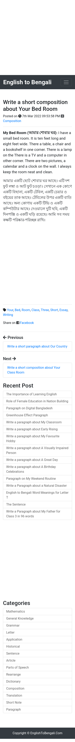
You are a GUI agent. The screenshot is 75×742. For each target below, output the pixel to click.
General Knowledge (20, 618)
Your (10, 310)
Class (35, 310)
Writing (8, 315)
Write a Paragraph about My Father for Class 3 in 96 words (33, 514)
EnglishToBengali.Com (46, 733)
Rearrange (13, 674)
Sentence (12, 653)
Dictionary (13, 681)
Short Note (14, 702)
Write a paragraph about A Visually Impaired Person (37, 450)
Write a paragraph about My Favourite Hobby (32, 438)
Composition (12, 121)
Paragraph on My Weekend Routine (31, 479)
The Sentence (16, 504)
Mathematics (15, 611)
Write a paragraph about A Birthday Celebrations (31, 469)
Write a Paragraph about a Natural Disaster (36, 486)
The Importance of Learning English (31, 394)
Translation (14, 695)
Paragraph (13, 709)
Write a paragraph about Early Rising (32, 429)
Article (10, 660)
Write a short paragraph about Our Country (37, 346)
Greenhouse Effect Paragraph (27, 415)
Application (14, 639)
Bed (17, 310)
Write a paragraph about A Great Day (32, 460)
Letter (10, 632)
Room (26, 310)
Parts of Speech (17, 667)
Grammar (13, 625)
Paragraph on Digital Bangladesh (29, 408)
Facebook (27, 323)
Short (54, 310)
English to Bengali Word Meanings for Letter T (37, 495)
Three (45, 310)
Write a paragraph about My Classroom (34, 422)
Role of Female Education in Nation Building (37, 401)
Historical (13, 646)
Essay (63, 310)
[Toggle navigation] (66, 82)
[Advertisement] (37, 37)
